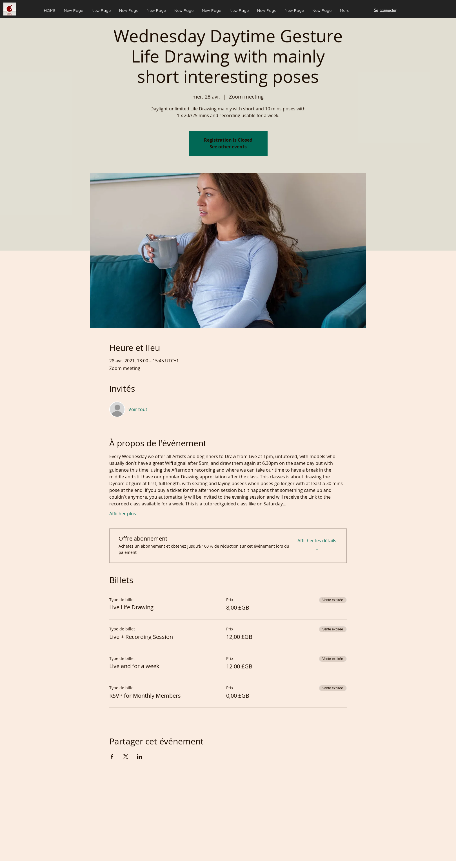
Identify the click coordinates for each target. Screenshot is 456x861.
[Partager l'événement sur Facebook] (112, 756)
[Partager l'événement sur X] (125, 756)
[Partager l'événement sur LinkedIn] (139, 756)
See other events (228, 147)
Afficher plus (122, 513)
